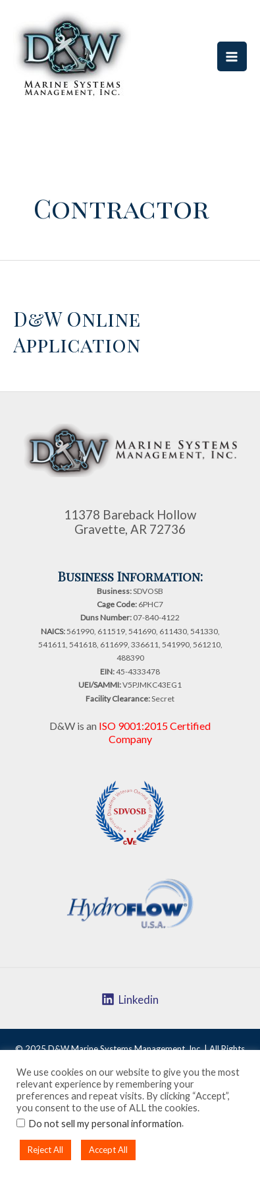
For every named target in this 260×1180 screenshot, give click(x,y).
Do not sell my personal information (105, 1123)
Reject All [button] (45, 1149)
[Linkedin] (130, 999)
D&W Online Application (76, 332)
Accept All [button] (108, 1149)
